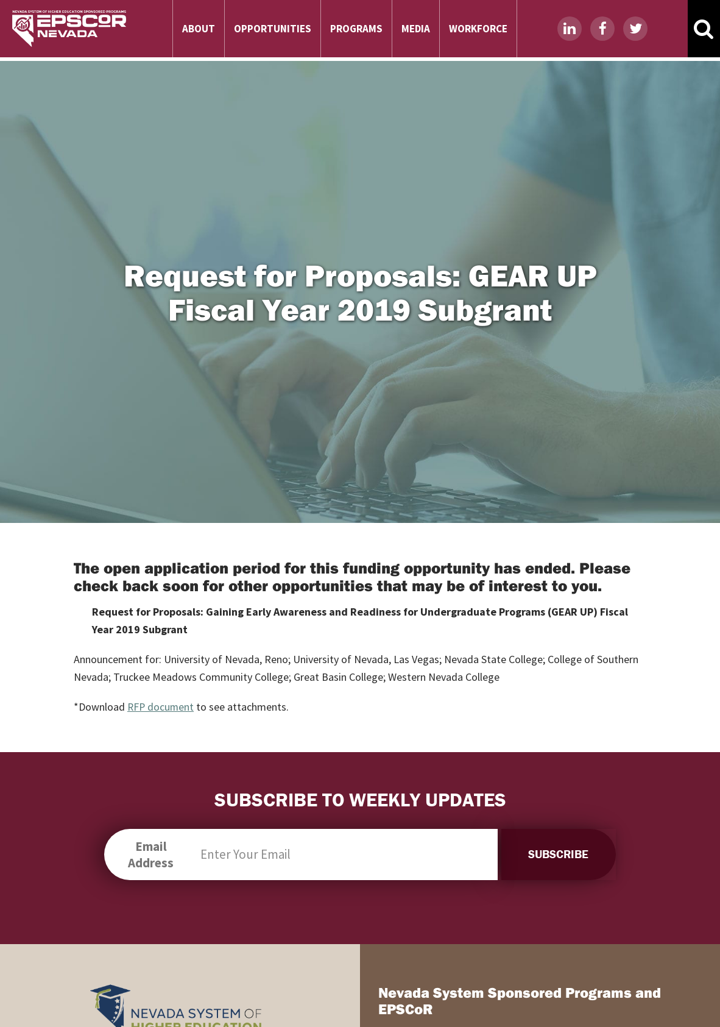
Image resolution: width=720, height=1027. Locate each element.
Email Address (149, 854)
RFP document (161, 707)
